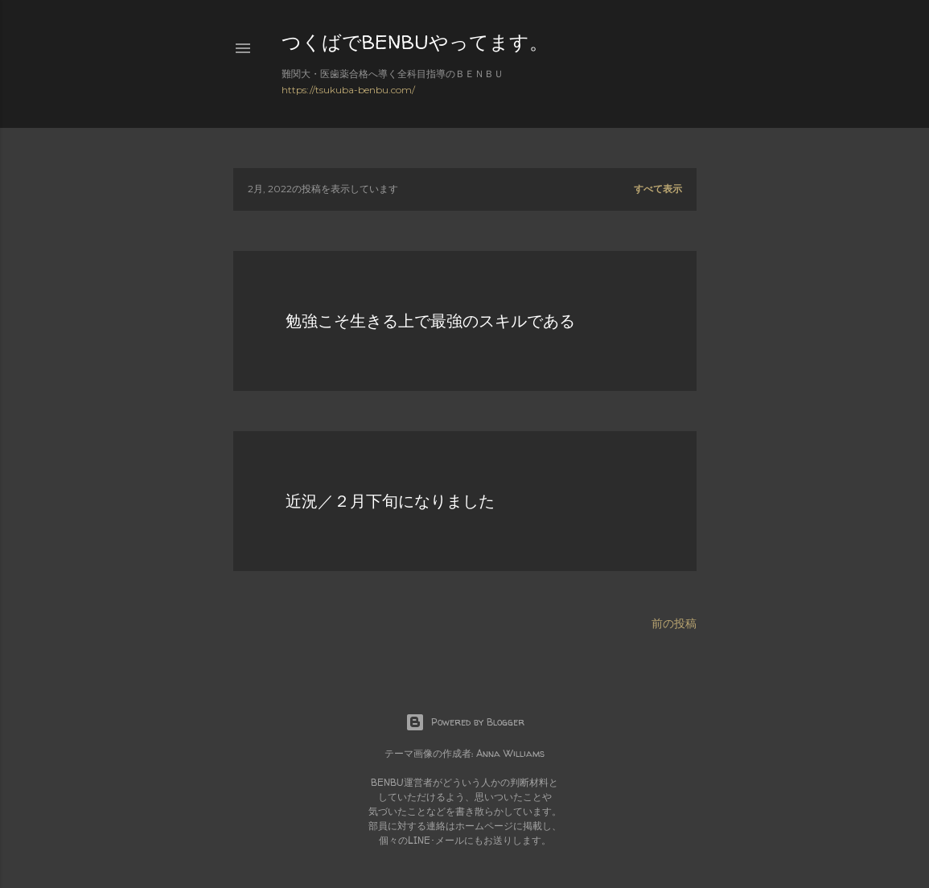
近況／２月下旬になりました (390, 501)
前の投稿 (674, 623)
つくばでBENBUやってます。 (415, 42)
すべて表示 (658, 189)
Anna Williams (510, 753)
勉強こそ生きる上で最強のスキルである (430, 320)
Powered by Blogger (464, 722)
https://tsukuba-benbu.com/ (348, 90)
